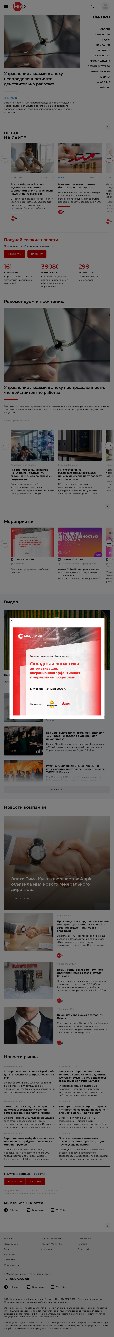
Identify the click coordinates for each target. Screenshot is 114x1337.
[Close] (101, 621)
